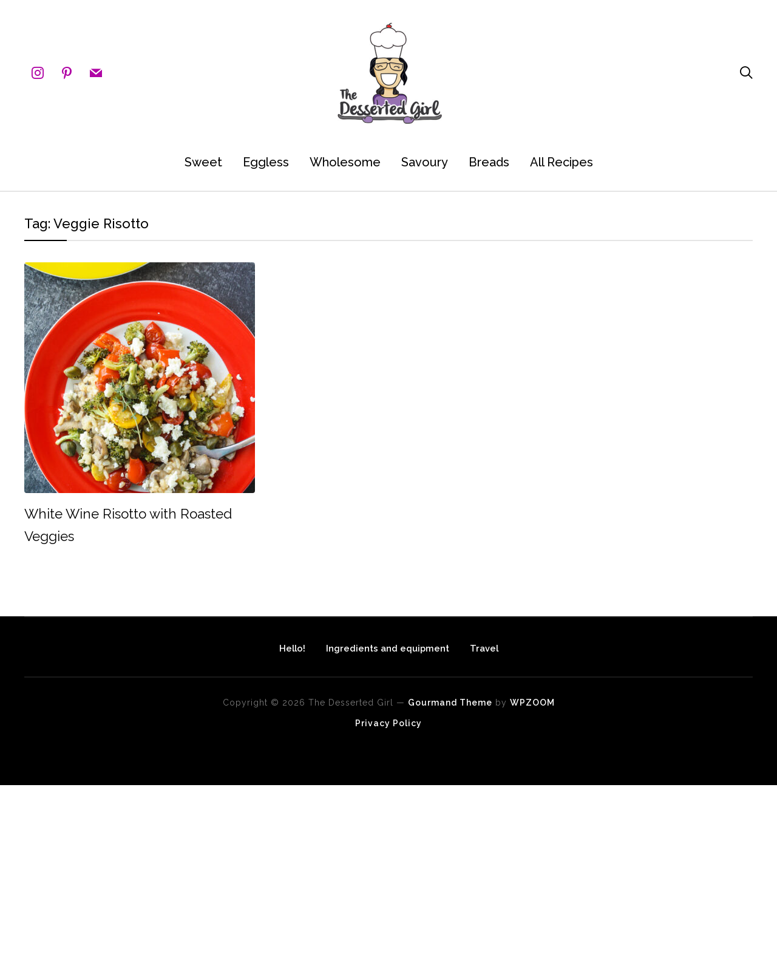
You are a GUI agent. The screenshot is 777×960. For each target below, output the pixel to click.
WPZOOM (532, 702)
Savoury (424, 162)
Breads (489, 162)
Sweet (203, 162)
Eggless (266, 162)
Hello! (261, 647)
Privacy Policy (388, 723)
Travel (514, 647)
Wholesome (345, 162)
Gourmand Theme (450, 702)
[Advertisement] (364, 870)
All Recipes (561, 162)
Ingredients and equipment (387, 647)
